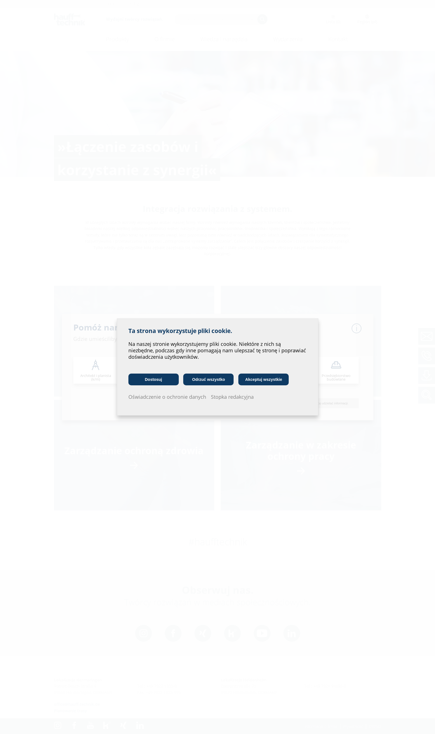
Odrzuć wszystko (208, 379)
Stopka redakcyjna (232, 396)
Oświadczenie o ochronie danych (167, 396)
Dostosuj (153, 379)
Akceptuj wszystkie (263, 379)
